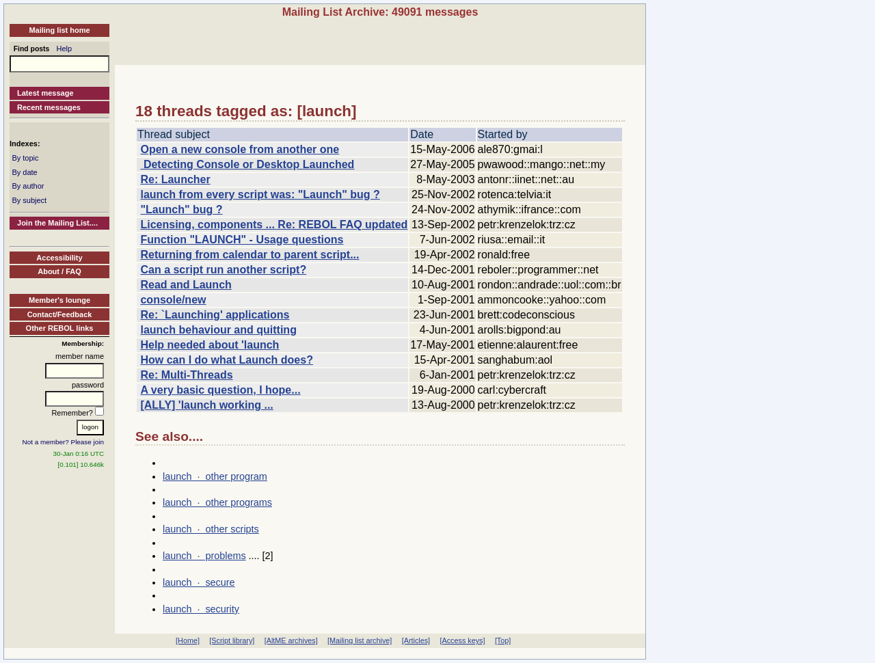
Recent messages (49, 107)
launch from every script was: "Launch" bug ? (259, 194)
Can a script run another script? (223, 269)
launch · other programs (217, 502)
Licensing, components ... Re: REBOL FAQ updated (273, 224)
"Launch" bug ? (181, 209)
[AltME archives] (291, 640)
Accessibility (59, 258)
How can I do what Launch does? (226, 360)
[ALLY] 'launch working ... (206, 405)
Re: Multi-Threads (186, 375)
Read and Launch (185, 284)
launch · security (201, 609)
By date (24, 172)
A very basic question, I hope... (220, 390)
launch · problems (204, 555)
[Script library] (231, 640)
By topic (25, 158)
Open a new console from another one (239, 149)
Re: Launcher (175, 179)
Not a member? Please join (64, 442)
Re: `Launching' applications (214, 315)
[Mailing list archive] (359, 640)
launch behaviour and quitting (218, 330)
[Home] (188, 640)
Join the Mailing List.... (57, 223)
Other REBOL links (60, 328)
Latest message (45, 93)
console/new (173, 300)
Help (64, 48)
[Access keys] (462, 640)
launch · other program (215, 476)
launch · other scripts (211, 529)
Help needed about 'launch (209, 345)
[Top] (503, 640)
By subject (29, 200)
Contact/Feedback (59, 314)
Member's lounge (59, 300)
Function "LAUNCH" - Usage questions (241, 239)
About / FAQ (59, 271)
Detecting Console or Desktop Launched (247, 164)
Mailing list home (59, 30)
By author (28, 186)
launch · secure (199, 582)
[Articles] (416, 640)
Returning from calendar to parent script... (249, 254)
